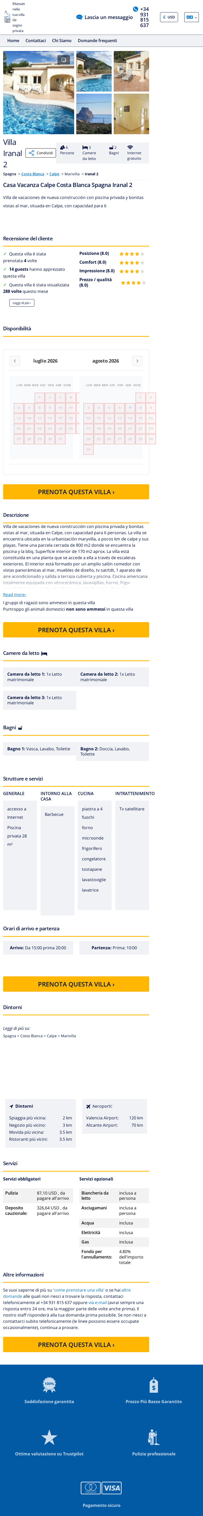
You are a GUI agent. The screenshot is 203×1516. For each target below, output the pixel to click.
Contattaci (36, 40)
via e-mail (97, 1317)
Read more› (14, 609)
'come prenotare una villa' (78, 1305)
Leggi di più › (22, 303)
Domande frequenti (97, 40)
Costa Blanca (32, 173)
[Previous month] (15, 361)
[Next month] (137, 361)
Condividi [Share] (40, 153)
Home (13, 40)
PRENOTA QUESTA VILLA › (76, 506)
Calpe (54, 173)
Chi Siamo (62, 40)
